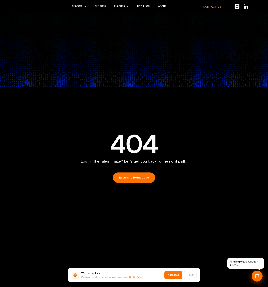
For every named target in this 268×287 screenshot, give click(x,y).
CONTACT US (212, 6)
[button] (75, 6)
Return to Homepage (134, 177)
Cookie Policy (136, 277)
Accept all (173, 275)
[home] (28, 6)
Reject (190, 275)
